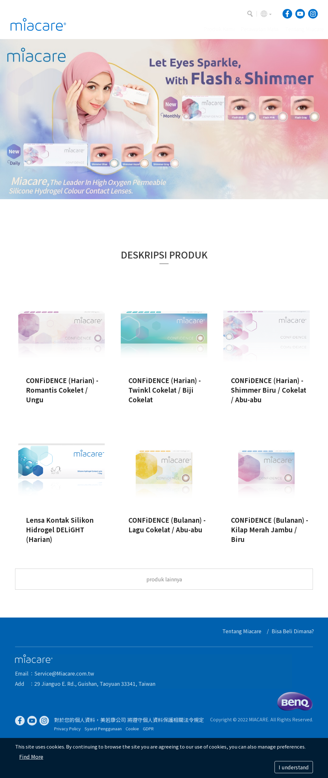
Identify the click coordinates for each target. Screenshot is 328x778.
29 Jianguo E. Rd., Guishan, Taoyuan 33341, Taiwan (94, 686)
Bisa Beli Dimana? (295, 631)
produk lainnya (164, 582)
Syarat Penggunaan (103, 731)
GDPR (148, 731)
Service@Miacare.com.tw (64, 676)
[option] (164, 119)
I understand (294, 767)
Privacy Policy (67, 731)
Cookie (132, 731)
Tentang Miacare (244, 631)
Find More (31, 756)
